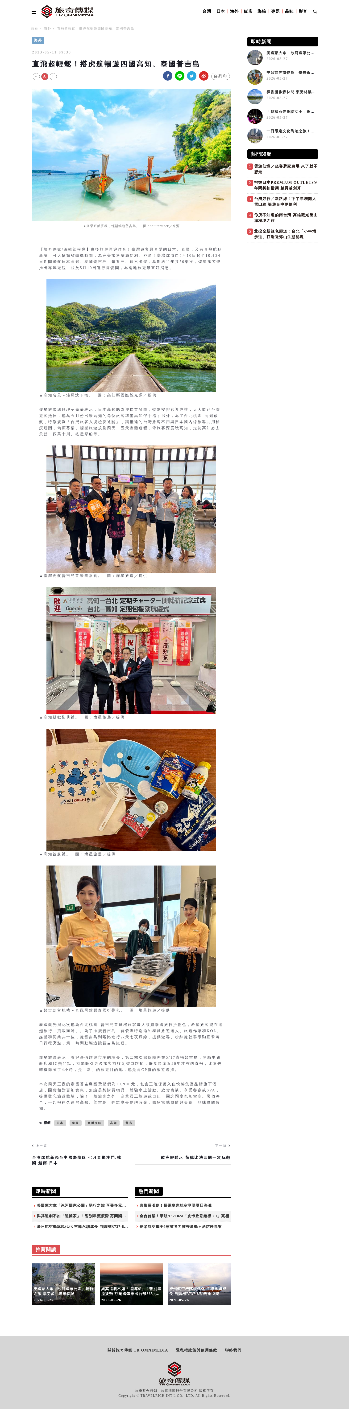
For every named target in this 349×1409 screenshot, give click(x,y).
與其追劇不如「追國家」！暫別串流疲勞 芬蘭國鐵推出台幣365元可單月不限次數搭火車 (115, 1216)
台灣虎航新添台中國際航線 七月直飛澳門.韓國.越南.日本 (76, 1160)
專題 (275, 11)
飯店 (248, 11)
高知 (113, 1123)
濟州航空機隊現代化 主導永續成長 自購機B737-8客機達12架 (90, 1227)
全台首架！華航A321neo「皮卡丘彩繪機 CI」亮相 (184, 1216)
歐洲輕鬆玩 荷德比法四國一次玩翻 (196, 1158)
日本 (220, 11)
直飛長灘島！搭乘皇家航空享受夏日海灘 (176, 1205)
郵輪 (262, 11)
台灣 (207, 11)
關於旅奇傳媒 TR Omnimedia (138, 1350)
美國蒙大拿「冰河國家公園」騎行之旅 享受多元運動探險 (87, 1205)
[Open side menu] (33, 11)
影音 (303, 11)
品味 (289, 11)
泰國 (75, 1123)
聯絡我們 (233, 1350)
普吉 (129, 1123)
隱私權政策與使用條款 (196, 1350)
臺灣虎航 (94, 1123)
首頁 (34, 28)
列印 (220, 76)
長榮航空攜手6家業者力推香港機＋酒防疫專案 (181, 1227)
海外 (234, 11)
